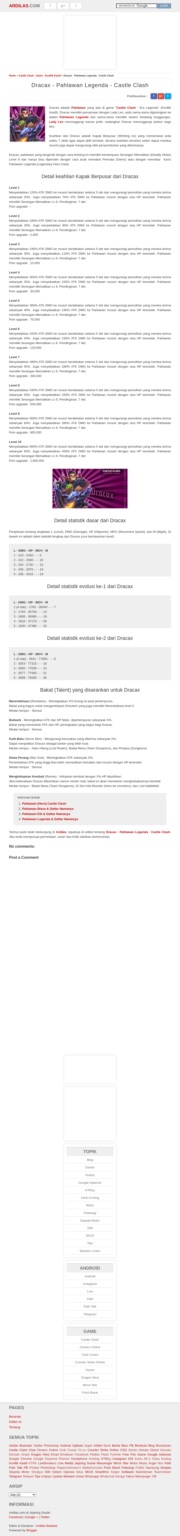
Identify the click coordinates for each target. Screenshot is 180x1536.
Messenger (104, 1463)
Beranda (15, 1416)
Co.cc (82, 1450)
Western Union (90, 1251)
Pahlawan (78, 107)
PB (26, 1467)
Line (90, 1291)
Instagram (90, 1284)
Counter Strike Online (90, 1362)
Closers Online (90, 1347)
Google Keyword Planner (51, 1458)
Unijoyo (46, 1476)
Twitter (45, 1517)
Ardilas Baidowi (46, 1526)
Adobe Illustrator (20, 1445)
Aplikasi (77, 1445)
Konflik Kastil (53, 75)
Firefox (90, 1175)
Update (57, 1476)
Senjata (165, 1467)
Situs (79, 1472)
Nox (160, 1463)
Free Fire (129, 1454)
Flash (105, 1454)
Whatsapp (92, 1476)
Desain (144, 1450)
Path (90, 1299)
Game (39, 75)
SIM (90, 1228)
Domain (165, 1450)
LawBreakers (47, 1463)
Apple (88, 1445)
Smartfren (102, 1472)
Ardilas (18, 5)
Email (55, 1454)
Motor (90, 1205)
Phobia (34, 1467)
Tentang (14, 1427)
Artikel (98, 1445)
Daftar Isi (15, 1422)
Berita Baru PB (123, 1445)
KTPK (33, 1463)
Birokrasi (141, 1445)
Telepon (28, 1476)
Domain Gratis (19, 1454)
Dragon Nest (90, 1377)
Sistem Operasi (63, 1472)
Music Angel (148, 1463)
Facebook (82, 1454)
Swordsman (144, 1472)
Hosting (94, 1458)
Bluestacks (163, 1445)
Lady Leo (56, 122)
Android (90, 1276)
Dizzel (90, 1370)
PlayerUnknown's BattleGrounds (79, 1467)
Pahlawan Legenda (74, 117)
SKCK (90, 1235)
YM (154, 1476)
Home (12, 75)
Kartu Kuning (90, 1197)
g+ (63, 6)
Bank (107, 1445)
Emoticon (66, 1454)
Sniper (115, 1472)
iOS (130, 1458)
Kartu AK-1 (143, 1458)
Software (127, 1472)
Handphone (79, 1458)
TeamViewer (162, 1472)
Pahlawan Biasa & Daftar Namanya (47, 808)
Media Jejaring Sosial (80, 1463)
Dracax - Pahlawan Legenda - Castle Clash (138, 832)
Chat (32, 1450)
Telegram (90, 1314)
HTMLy (90, 1190)
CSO (123, 1450)
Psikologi (90, 1213)
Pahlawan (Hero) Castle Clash (44, 803)
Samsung (152, 1467)
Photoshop (48, 1467)
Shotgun (37, 1472)
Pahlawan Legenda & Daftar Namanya (50, 819)
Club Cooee (90, 1354)
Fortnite (115, 1454)
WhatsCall (107, 1476)
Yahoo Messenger (138, 1476)
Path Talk (90, 1306)
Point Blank (90, 1392)
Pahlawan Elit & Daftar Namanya (46, 814)
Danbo (89, 1167)
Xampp (120, 1476)
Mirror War (90, 1385)
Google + (31, 1517)
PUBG (139, 1467)
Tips (90, 1243)
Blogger (31, 1530)
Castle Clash (26, 75)
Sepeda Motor (90, 1220)
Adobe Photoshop (46, 1445)
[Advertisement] (90, 41)
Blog (90, 1160)
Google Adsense (90, 1182)
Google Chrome (20, 1458)
